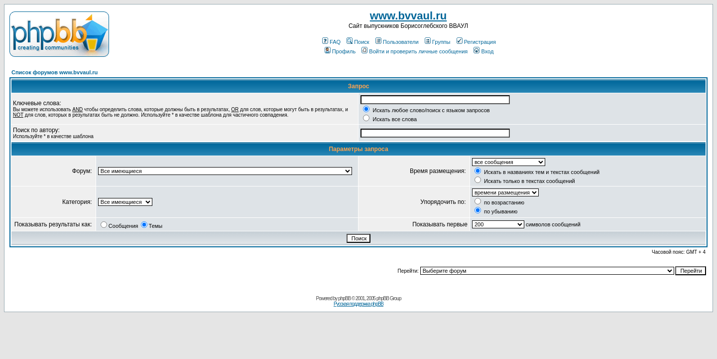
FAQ (331, 42)
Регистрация (476, 42)
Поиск (358, 42)
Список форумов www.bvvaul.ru (54, 72)
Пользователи (397, 42)
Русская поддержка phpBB (358, 304)
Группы (438, 42)
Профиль (340, 51)
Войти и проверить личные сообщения (414, 51)
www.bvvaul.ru (408, 15)
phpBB (344, 298)
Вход (483, 51)
